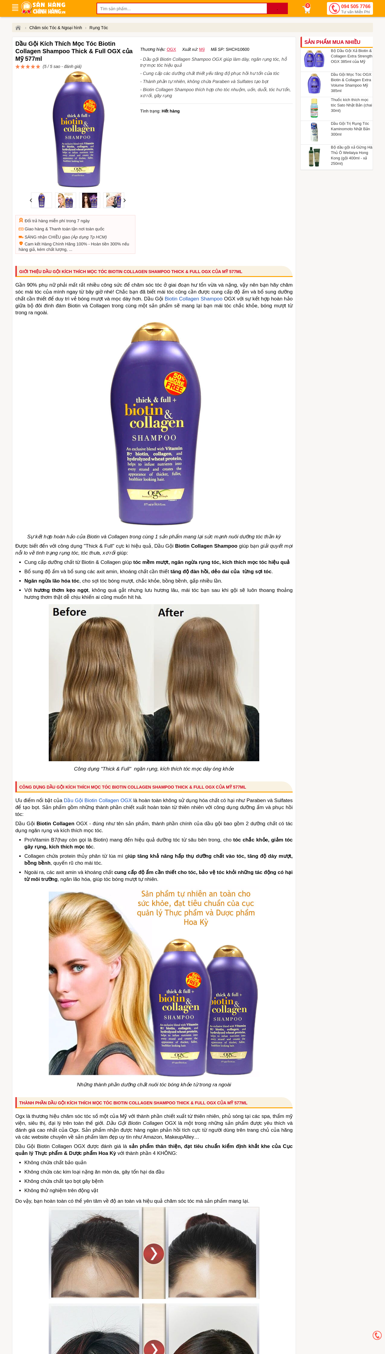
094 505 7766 (356, 9)
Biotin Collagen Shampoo (193, 269)
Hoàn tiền (100, 214)
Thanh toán (59, 199)
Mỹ (202, 71)
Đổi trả (31, 191)
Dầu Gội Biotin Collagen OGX (98, 771)
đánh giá (197, 62)
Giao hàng (34, 199)
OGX (171, 71)
